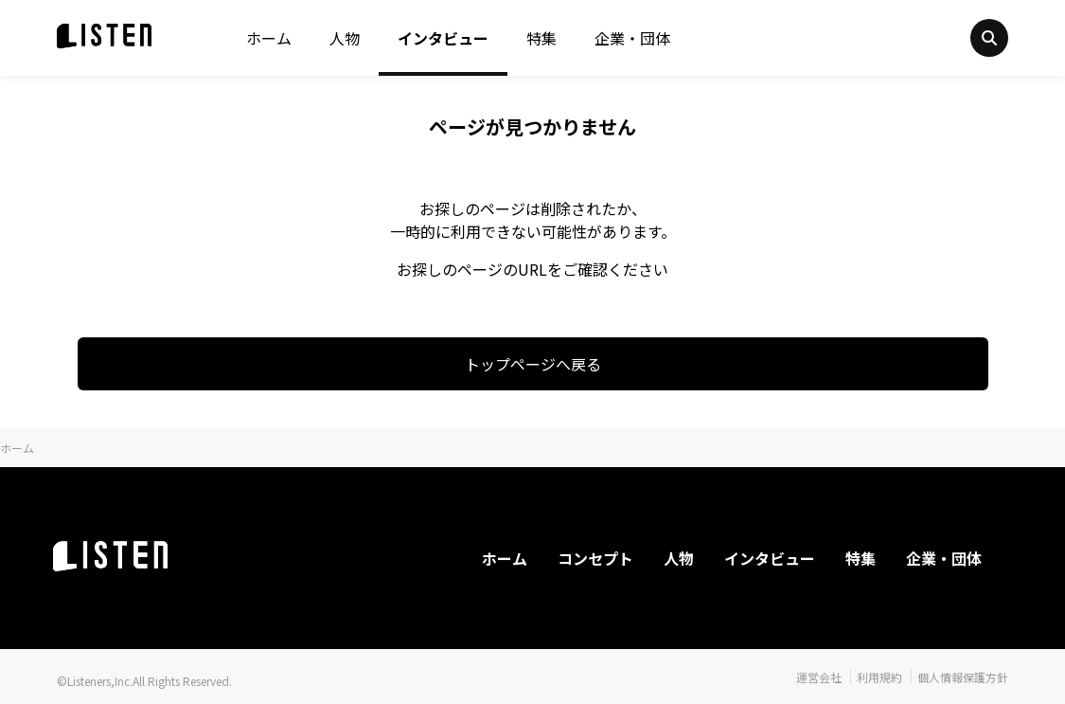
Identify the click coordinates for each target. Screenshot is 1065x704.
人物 (344, 38)
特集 (541, 38)
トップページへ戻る (533, 363)
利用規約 (879, 677)
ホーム (269, 38)
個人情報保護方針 (962, 677)
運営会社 (819, 677)
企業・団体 (632, 38)
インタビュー (443, 38)
